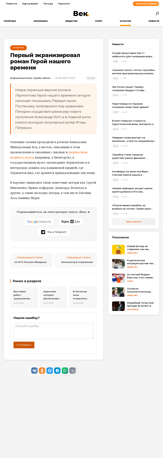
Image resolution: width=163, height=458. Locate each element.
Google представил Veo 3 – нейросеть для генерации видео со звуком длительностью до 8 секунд (133, 55)
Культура (125, 21)
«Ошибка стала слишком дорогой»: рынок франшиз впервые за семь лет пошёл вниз (132, 156)
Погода (48, 3)
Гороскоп (64, 3)
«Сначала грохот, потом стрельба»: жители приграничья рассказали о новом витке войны (133, 72)
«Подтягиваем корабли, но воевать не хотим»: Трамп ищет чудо (131, 207)
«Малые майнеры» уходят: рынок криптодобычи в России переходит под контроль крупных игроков (133, 190)
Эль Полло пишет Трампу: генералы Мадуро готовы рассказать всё (128, 89)
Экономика (41, 21)
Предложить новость (146, 3)
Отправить (24, 344)
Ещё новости (133, 221)
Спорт (98, 21)
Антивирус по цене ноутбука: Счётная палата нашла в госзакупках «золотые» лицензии (132, 173)
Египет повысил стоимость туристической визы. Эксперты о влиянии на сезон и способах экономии (132, 122)
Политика (10, 21)
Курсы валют (30, 3)
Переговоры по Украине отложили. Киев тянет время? (130, 105)
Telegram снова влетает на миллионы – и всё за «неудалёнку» (133, 139)
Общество (71, 21)
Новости (11, 3)
